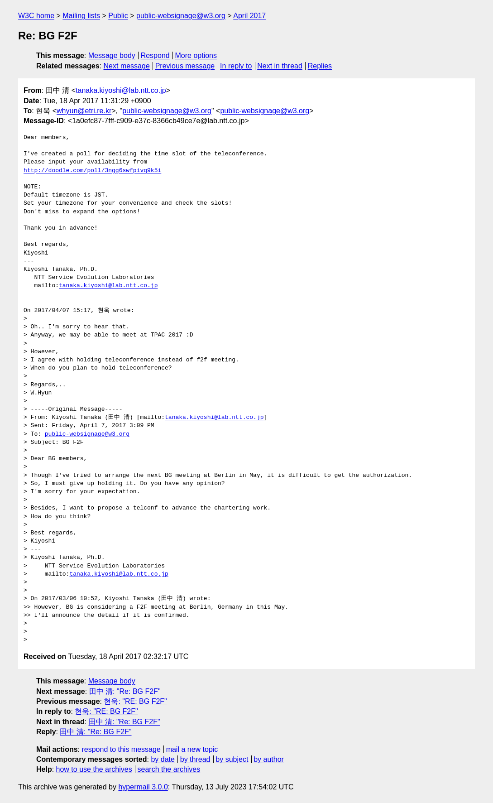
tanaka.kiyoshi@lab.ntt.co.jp (121, 90)
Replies (320, 66)
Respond (155, 55)
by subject (231, 759)
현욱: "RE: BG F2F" (135, 701)
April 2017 (249, 15)
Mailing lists (81, 15)
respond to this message (120, 749)
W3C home (36, 15)
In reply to (236, 66)
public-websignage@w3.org (180, 15)
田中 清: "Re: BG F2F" (125, 691)
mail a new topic (192, 749)
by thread (195, 759)
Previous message (185, 66)
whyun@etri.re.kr (84, 111)
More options (196, 55)
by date (162, 759)
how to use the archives (94, 769)
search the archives (169, 769)
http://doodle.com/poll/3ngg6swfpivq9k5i (92, 171)
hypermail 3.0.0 (143, 787)
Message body (111, 55)
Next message (127, 66)
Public (118, 15)
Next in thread (279, 66)
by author (269, 759)
